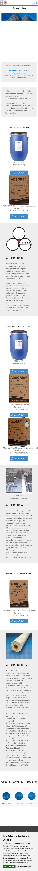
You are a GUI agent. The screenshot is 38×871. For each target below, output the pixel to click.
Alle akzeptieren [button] (9, 866)
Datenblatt (19, 173)
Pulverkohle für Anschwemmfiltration (15, 74)
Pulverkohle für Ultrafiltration (22, 76)
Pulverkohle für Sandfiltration (18, 70)
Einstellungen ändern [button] (24, 866)
